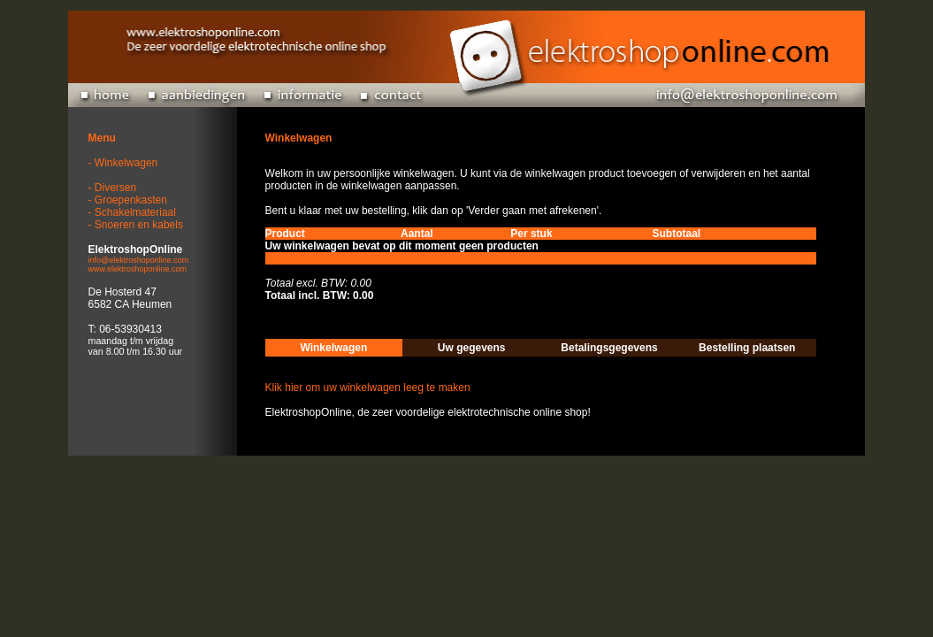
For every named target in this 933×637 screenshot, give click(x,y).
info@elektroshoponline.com (138, 260)
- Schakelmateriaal (132, 212)
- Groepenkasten (127, 200)
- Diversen (112, 187)
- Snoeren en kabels (135, 225)
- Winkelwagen (123, 163)
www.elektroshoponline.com (137, 269)
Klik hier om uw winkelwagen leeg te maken (367, 387)
